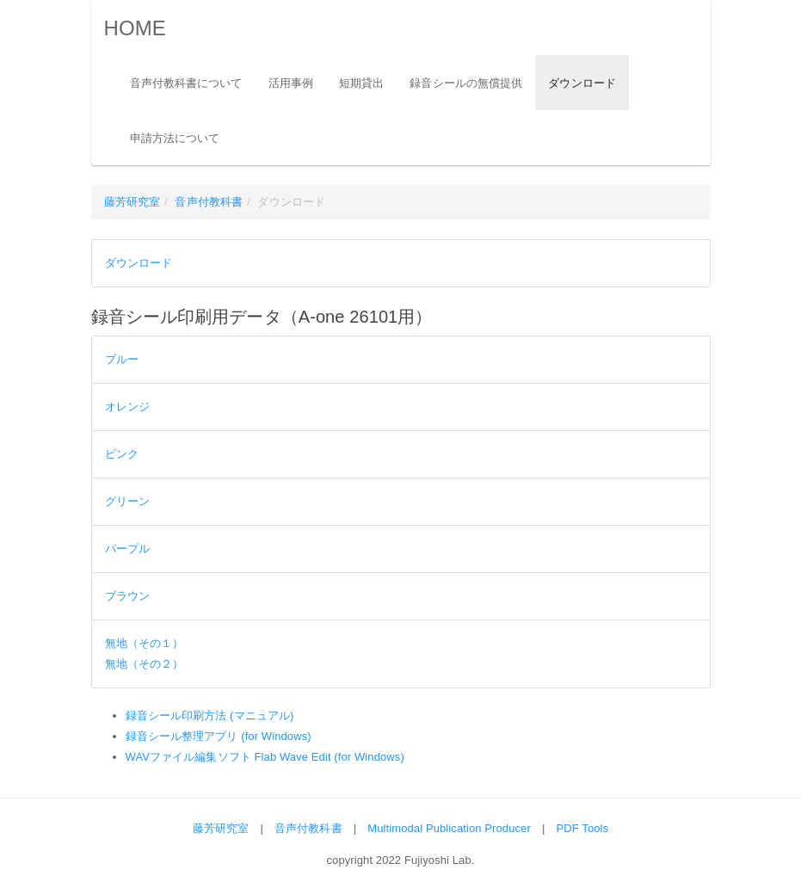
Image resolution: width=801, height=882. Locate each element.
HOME (135, 28)
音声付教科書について (186, 83)
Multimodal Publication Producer (449, 828)
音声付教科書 (209, 201)
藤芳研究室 (132, 201)
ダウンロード (582, 83)
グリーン (127, 501)
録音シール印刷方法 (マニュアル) (210, 715)
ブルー (122, 359)
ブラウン (127, 595)
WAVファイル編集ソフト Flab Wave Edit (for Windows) (265, 756)
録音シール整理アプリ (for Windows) (218, 736)
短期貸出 (361, 83)
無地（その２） (144, 663)
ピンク (122, 453)
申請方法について (175, 138)
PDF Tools (583, 828)
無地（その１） (144, 643)
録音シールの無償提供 (466, 83)
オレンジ (127, 406)
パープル (127, 548)
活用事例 (290, 83)
